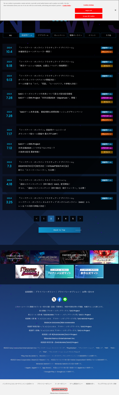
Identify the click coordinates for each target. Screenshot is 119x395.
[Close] (115, 10)
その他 (108, 35)
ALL (10, 35)
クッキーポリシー (60, 384)
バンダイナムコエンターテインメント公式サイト (18, 384)
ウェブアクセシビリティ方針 (107, 384)
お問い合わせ (88, 291)
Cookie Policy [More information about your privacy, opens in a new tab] (67, 5)
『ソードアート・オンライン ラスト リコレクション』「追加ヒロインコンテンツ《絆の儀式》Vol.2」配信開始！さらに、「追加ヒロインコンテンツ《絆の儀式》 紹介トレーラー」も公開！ (52, 184)
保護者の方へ (90, 384)
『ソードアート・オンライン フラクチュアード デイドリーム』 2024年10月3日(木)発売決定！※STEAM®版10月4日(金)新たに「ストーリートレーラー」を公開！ (46, 166)
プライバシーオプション (69, 291)
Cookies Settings (89, 5)
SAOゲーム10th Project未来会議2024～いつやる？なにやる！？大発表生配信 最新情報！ (36, 148)
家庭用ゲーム (27, 35)
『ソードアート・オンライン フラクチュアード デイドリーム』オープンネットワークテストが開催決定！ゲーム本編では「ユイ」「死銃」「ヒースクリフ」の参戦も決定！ (48, 79)
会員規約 (29, 291)
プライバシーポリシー (45, 291)
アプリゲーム (43, 35)
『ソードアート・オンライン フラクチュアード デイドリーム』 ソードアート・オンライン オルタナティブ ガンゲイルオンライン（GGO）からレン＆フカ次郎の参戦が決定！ (54, 202)
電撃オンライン (76, 35)
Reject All (89, 10)
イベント (92, 35)
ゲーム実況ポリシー (76, 384)
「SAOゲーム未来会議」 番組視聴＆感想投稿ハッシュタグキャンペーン (50, 111)
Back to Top (59, 230)
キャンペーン (59, 35)
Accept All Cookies (89, 16)
